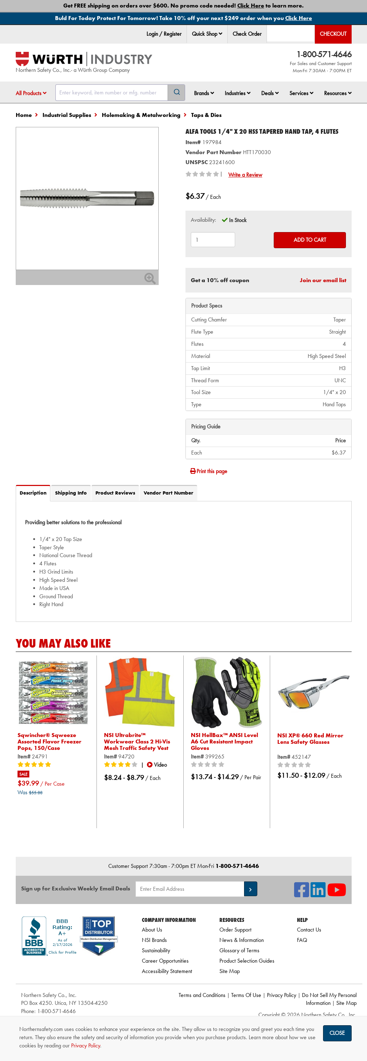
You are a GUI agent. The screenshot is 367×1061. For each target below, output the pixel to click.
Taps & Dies (206, 115)
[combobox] (120, 92)
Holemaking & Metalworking (141, 115)
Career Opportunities (165, 960)
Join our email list (323, 280)
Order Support (235, 929)
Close (337, 1033)
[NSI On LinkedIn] (318, 894)
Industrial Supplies (67, 115)
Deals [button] (270, 93)
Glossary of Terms (239, 950)
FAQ (302, 940)
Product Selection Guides (246, 960)
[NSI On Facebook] (301, 894)
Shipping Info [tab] (71, 493)
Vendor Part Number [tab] (168, 493)
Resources (338, 93)
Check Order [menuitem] (247, 33)
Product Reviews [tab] (115, 493)
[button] (220, 33)
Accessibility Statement (167, 971)
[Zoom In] (150, 280)
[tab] (183, 561)
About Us (152, 929)
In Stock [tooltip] (238, 220)
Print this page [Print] (208, 471)
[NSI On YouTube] (336, 894)
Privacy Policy (281, 995)
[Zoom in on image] (87, 198)
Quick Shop (207, 33)
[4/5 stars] (122, 765)
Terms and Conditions (202, 995)
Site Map (229, 971)
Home (24, 115)
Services (301, 93)
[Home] (84, 59)
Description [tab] (33, 493)
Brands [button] (204, 93)
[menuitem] (207, 34)
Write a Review (245, 174)
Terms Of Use (246, 995)
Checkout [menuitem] (333, 33)
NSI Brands (154, 940)
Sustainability (156, 950)
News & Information (241, 940)
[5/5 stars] (35, 765)
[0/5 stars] (209, 765)
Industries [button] (238, 93)
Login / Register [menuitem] (164, 33)
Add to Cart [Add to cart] (310, 239)
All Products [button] (31, 93)
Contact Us (309, 929)
